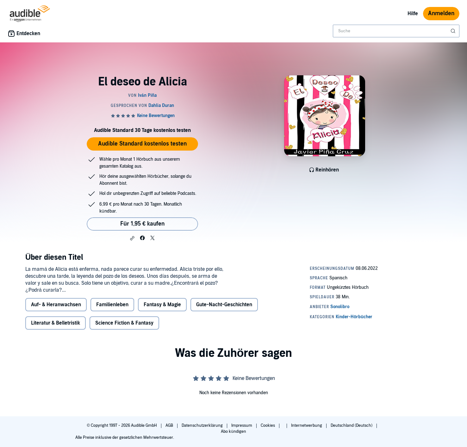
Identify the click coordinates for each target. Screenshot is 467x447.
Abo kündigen (233, 431)
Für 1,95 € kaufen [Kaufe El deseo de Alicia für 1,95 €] (142, 223)
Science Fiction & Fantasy (124, 335)
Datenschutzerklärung (203, 425)
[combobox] (396, 31)
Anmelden (441, 13)
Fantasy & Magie (162, 317)
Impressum (242, 425)
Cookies (268, 425)
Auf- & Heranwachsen (56, 317)
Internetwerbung (307, 425)
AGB (169, 425)
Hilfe (413, 13)
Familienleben (112, 317)
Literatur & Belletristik (55, 335)
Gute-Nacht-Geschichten (224, 317)
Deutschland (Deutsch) (352, 425)
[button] (132, 238)
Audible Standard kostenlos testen (142, 143)
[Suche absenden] (453, 31)
